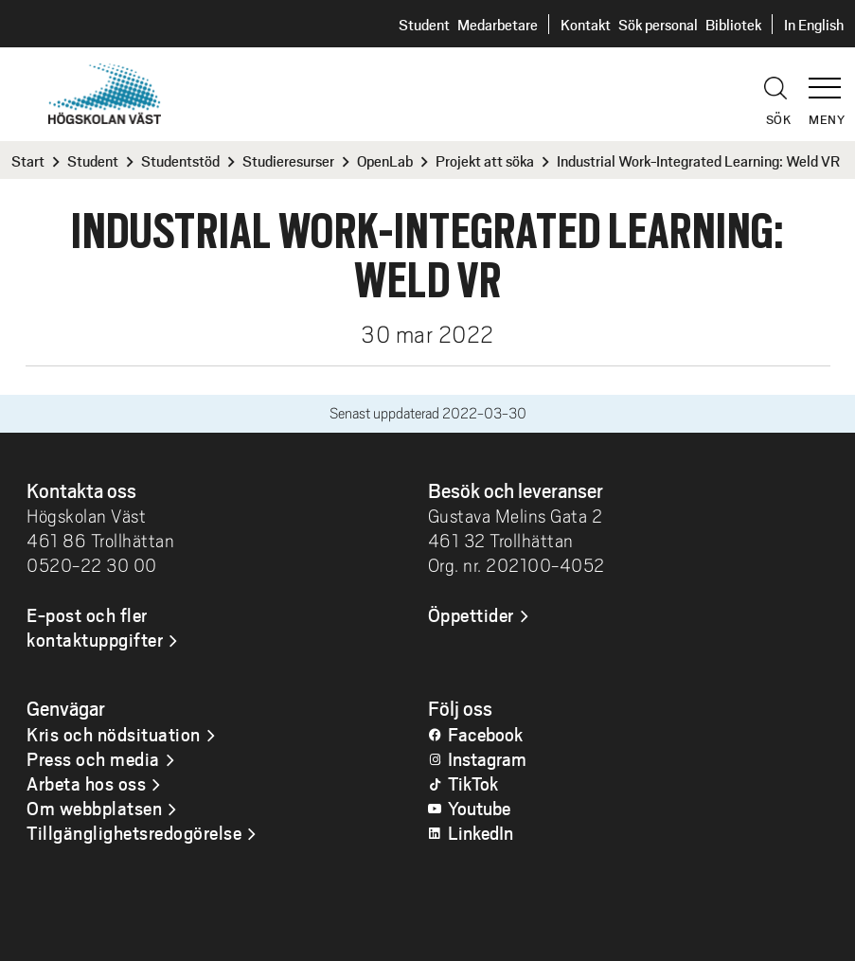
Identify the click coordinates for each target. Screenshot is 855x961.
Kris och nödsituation (114, 733)
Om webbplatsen (94, 807)
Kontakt (586, 24)
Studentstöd (180, 160)
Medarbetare (497, 24)
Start (28, 160)
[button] (831, 79)
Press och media (93, 758)
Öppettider (471, 614)
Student (424, 24)
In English (814, 24)
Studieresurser (288, 160)
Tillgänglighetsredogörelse (134, 832)
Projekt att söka (485, 160)
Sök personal (658, 24)
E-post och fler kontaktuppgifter (95, 626)
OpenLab (385, 160)
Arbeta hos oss (86, 783)
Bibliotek (733, 24)
